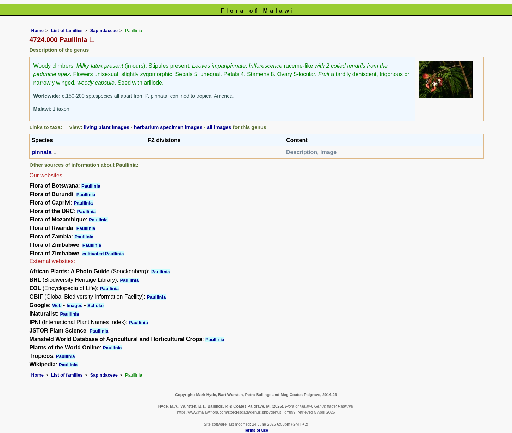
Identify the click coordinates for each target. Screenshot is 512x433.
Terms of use (256, 430)
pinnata (41, 152)
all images (219, 127)
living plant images (107, 127)
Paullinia (90, 186)
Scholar (95, 305)
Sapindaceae (104, 30)
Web (56, 305)
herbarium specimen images (168, 127)
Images (74, 305)
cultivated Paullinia (103, 253)
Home (37, 30)
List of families (67, 30)
